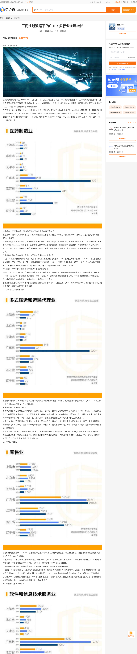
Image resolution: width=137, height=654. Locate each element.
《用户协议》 (114, 69)
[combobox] (76, 10)
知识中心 (8, 18)
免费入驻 (117, 2)
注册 (135, 2)
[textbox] (81, 10)
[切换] (31, 2)
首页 (91, 2)
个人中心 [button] (108, 2)
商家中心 (125, 2)
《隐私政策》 (121, 69)
